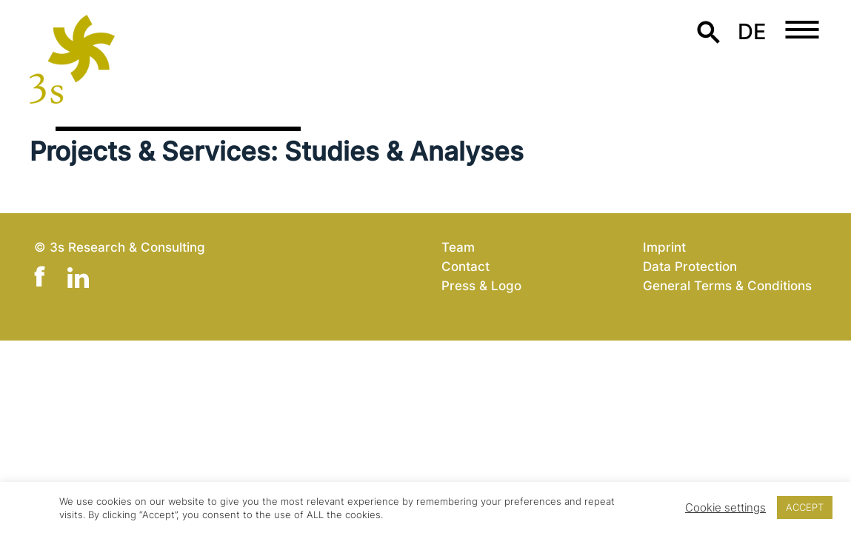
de (752, 31)
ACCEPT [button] (805, 507)
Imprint (664, 247)
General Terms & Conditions (727, 285)
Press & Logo (481, 285)
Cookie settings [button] (725, 507)
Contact (465, 266)
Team (458, 247)
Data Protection (690, 266)
